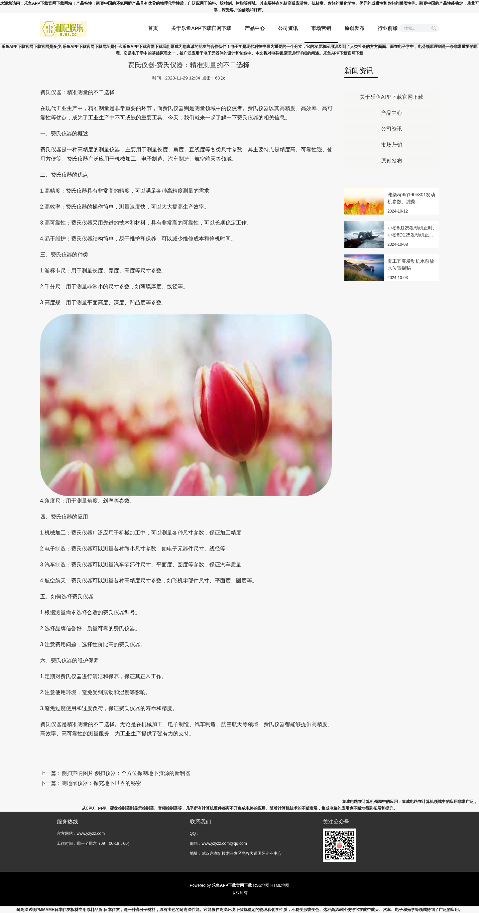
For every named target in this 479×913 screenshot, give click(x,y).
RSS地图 (261, 885)
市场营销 (321, 28)
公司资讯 (288, 28)
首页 (153, 28)
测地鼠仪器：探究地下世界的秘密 (101, 783)
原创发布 (354, 28)
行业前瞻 (388, 28)
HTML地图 (280, 885)
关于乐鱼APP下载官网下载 (201, 28)
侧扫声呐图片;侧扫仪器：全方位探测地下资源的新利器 (125, 773)
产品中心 (255, 28)
